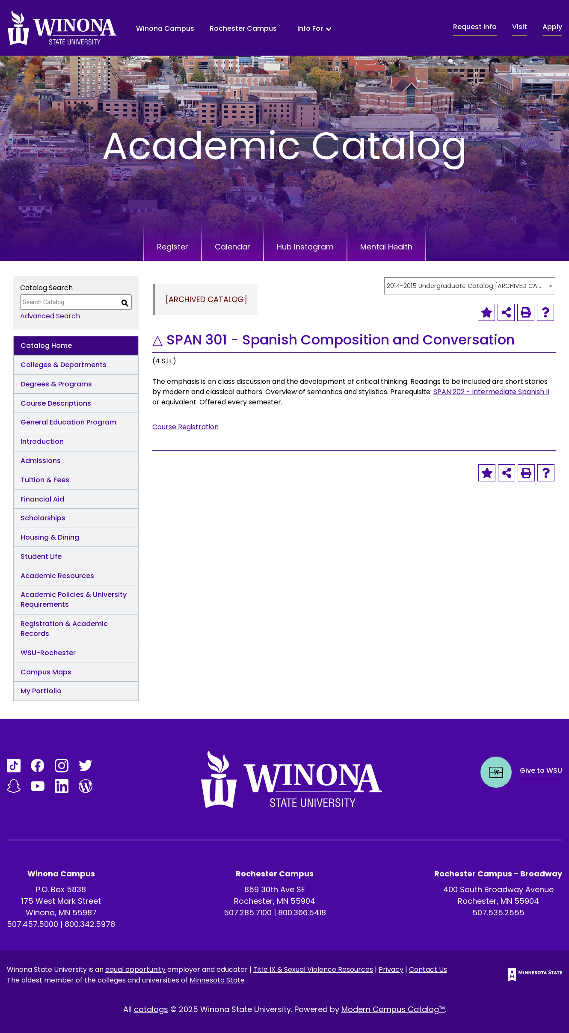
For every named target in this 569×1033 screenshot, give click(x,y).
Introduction (42, 441)
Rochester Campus (243, 28)
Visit (519, 27)
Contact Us (428, 969)
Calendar (232, 246)
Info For (310, 29)
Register (172, 246)
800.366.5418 (302, 912)
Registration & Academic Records (64, 628)
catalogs (151, 1009)
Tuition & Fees (45, 480)
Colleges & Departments (64, 365)
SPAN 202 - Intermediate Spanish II (491, 392)
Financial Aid (42, 499)
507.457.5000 (32, 924)
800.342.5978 (90, 924)
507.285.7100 (248, 912)
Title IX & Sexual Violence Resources (313, 969)
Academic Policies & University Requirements (74, 599)
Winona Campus (165, 28)
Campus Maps (46, 672)
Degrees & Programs (56, 384)
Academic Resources (57, 576)
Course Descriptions (56, 403)
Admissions (41, 461)
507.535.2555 (498, 912)
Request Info (475, 27)
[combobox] (469, 285)
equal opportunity (135, 969)
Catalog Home (46, 345)
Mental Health (386, 246)
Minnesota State (217, 980)
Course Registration (185, 427)
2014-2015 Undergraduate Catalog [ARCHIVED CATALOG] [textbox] (465, 286)
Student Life (41, 556)
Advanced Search (50, 316)
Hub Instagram (305, 246)
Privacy (391, 969)
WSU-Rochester (48, 653)
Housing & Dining (50, 537)
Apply (552, 27)
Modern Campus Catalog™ (393, 1009)
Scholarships (43, 518)
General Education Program (68, 422)
